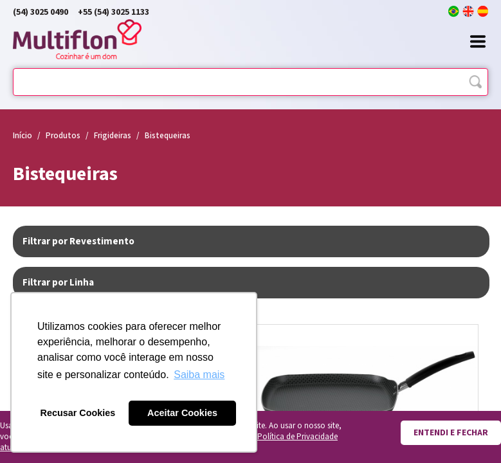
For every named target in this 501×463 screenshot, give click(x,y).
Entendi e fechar (451, 433)
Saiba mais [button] (199, 374)
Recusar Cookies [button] (78, 413)
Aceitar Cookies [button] (182, 413)
